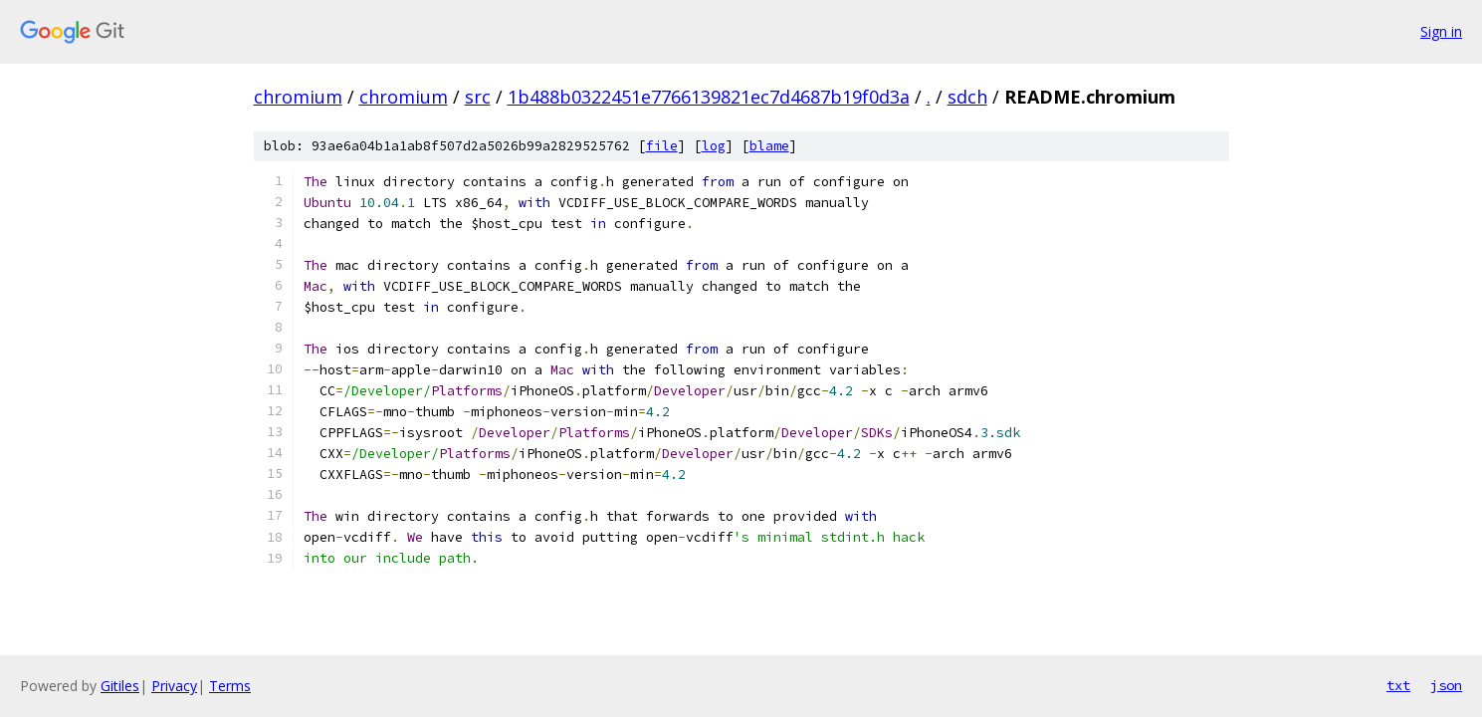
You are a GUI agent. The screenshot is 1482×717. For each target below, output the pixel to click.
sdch (967, 97)
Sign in (1441, 31)
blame (769, 145)
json (1446, 685)
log (714, 145)
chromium (298, 97)
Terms (230, 685)
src (478, 97)
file (662, 145)
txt (1398, 685)
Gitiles (120, 685)
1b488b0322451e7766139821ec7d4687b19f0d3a (709, 97)
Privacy (174, 685)
